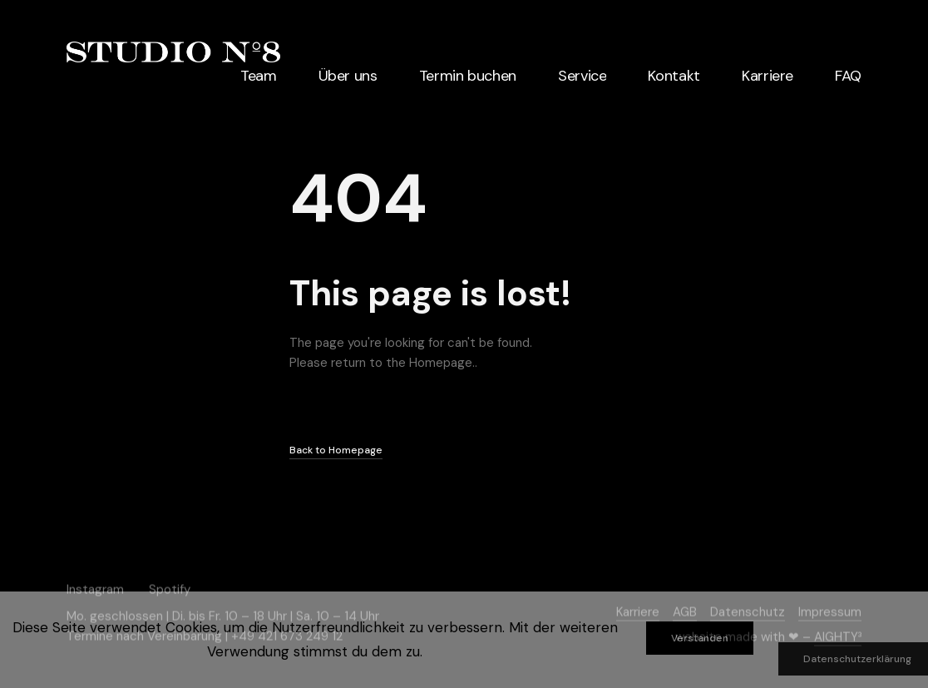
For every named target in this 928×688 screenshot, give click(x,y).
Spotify (169, 589)
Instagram (95, 589)
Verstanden (699, 638)
